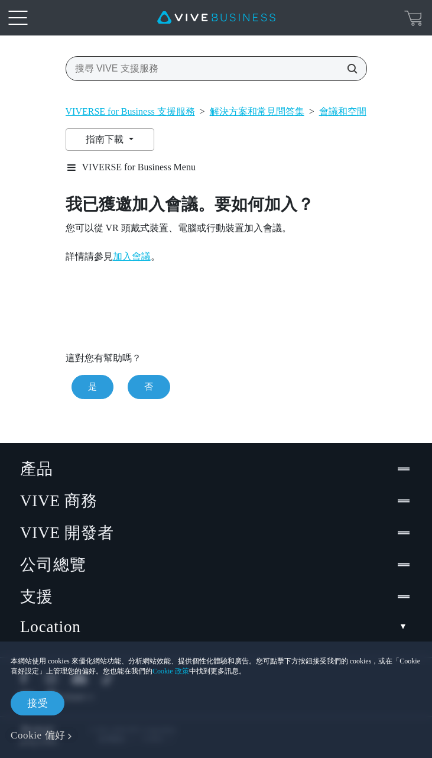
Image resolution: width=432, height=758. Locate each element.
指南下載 (106, 139)
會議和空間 (342, 111)
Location (216, 627)
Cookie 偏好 (38, 735)
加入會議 (132, 256)
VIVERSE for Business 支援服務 (130, 111)
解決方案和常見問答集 (257, 111)
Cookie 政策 (170, 671)
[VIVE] (216, 18)
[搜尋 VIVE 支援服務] (349, 68)
